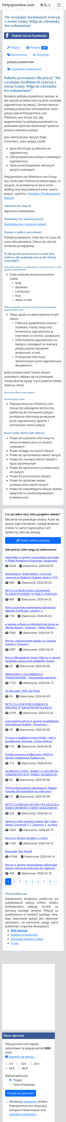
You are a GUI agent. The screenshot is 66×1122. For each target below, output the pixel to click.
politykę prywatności (22, 1114)
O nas (14, 943)
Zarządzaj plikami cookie (27, 939)
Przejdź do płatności (20, 1093)
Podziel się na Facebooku (25, 35)
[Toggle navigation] (59, 4)
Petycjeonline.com (18, 4)
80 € (25, 1068)
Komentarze (17, 55)
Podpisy (37, 48)
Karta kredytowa (24, 1085)
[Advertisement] (33, 997)
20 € (36, 1064)
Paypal (17, 1080)
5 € (11, 1064)
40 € (12, 1068)
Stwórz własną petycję (33, 540)
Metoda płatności (16, 1076)
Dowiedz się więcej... (20, 1057)
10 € (23, 1064)
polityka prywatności (20, 62)
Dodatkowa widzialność (24, 69)
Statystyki (41, 55)
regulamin (30, 1101)
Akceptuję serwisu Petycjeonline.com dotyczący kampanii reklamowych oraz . (28, 1108)
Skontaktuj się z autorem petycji (25, 224)
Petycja (13, 47)
